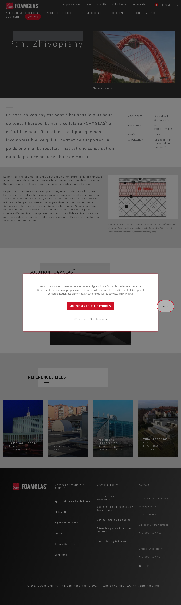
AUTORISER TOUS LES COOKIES (90, 306)
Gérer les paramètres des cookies (90, 319)
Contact (165, 306)
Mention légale (126, 293)
